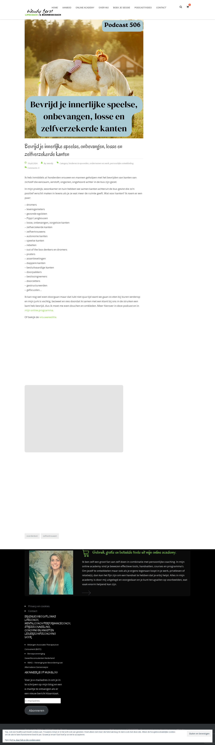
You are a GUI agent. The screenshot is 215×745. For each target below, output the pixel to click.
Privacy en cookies (39, 606)
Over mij (104, 7)
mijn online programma (39, 310)
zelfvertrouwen (50, 536)
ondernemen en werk (99, 163)
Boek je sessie (121, 7)
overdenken (32, 536)
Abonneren (36, 711)
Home (55, 7)
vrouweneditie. (48, 317)
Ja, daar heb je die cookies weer (26, 740)
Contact (161, 7)
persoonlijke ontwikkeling (121, 163)
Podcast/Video (143, 7)
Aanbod (66, 7)
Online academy (85, 7)
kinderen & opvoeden (79, 163)
